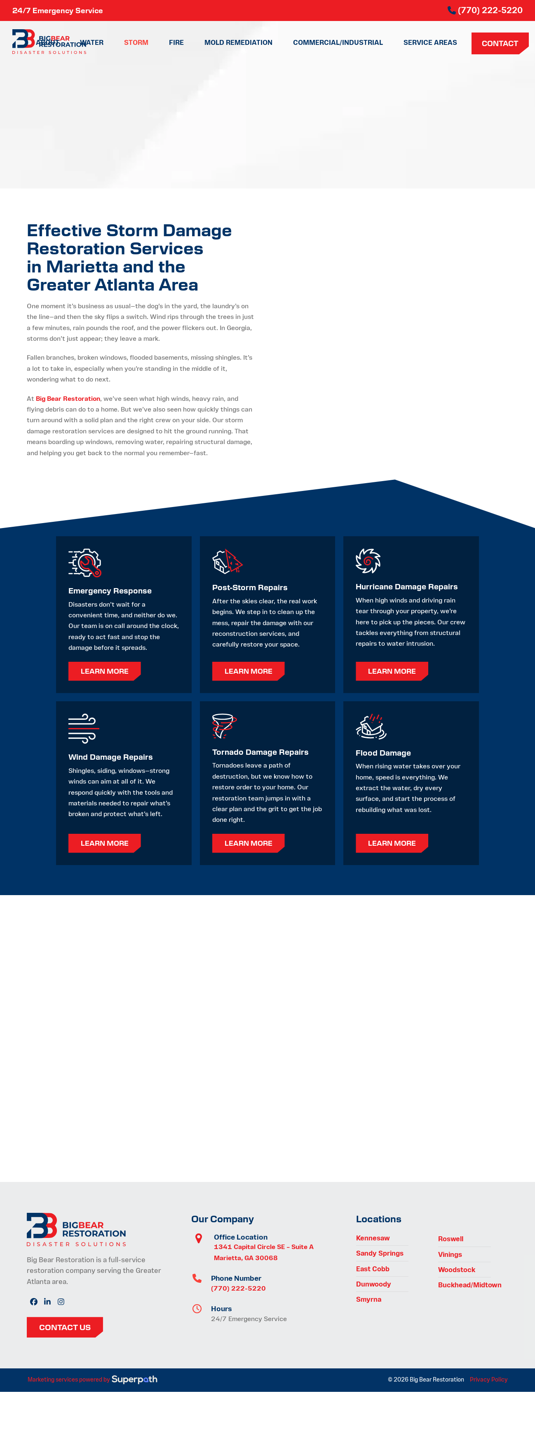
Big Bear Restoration (68, 398)
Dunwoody (373, 1284)
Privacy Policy (489, 1379)
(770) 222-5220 (238, 1288)
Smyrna (368, 1299)
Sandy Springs (380, 1253)
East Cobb (373, 1269)
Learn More (105, 671)
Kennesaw (373, 1238)
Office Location (241, 1237)
